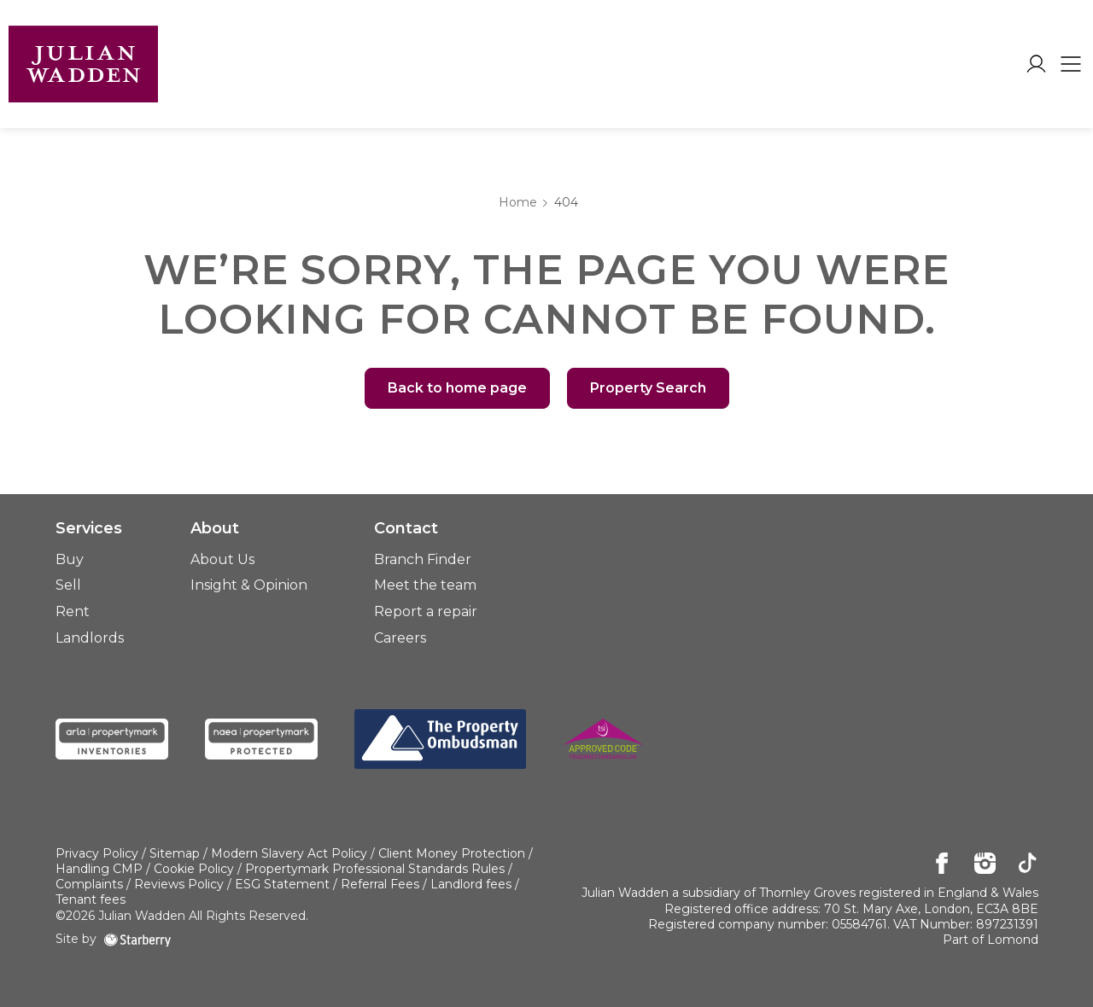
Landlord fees (470, 884)
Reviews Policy (179, 884)
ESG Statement (282, 884)
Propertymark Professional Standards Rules (375, 868)
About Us (222, 559)
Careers (400, 638)
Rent (73, 611)
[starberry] (137, 938)
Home (518, 202)
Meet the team (425, 585)
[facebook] (942, 864)
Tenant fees (91, 899)
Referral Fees (380, 884)
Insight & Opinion (248, 585)
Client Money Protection (451, 853)
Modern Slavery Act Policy (289, 853)
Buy (70, 559)
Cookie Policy (194, 868)
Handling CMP (99, 868)
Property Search (648, 388)
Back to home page (457, 388)
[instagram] (985, 864)
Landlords (90, 638)
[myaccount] (1036, 64)
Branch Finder (422, 559)
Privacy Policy (97, 853)
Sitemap (174, 853)
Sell (68, 585)
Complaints (89, 884)
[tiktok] (1027, 864)
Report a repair (425, 611)
